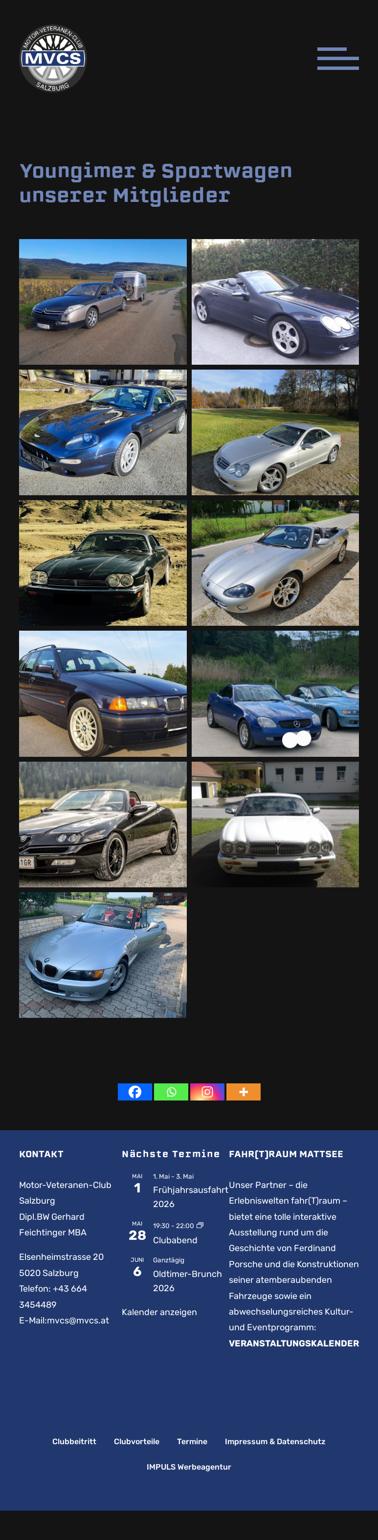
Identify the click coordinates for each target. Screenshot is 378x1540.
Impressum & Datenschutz (275, 1442)
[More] (243, 1091)
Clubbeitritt (74, 1442)
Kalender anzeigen (159, 1312)
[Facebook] (135, 1091)
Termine (192, 1442)
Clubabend (175, 1240)
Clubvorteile (136, 1442)
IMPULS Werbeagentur (189, 1467)
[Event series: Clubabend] (200, 1225)
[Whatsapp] (171, 1091)
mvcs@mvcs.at (78, 1320)
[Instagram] (207, 1091)
